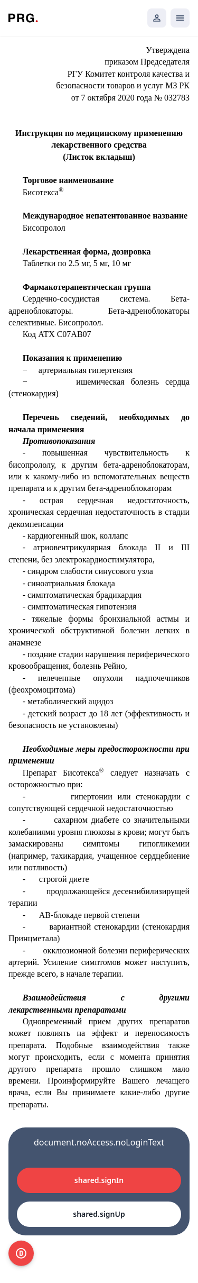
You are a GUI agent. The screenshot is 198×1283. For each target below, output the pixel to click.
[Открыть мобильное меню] (180, 18)
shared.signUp (99, 1214)
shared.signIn (99, 1180)
